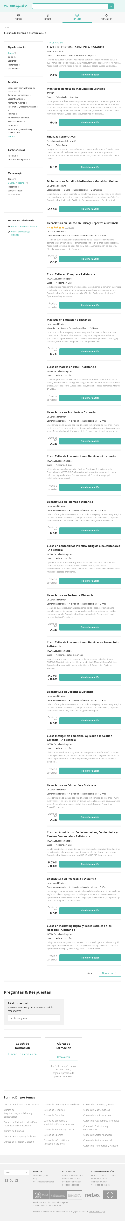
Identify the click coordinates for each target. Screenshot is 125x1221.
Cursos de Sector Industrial (97, 1140)
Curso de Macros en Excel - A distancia (71, 367)
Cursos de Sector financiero (97, 1134)
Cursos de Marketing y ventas (99, 1104)
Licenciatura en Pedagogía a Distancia (71, 878)
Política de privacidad (72, 1181)
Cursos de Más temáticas (96, 1109)
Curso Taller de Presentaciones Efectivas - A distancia (81, 456)
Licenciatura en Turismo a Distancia (70, 595)
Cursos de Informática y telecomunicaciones (56, 1142)
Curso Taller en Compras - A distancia (71, 274)
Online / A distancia (17, 182)
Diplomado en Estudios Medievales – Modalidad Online (82, 181)
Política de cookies (70, 1184)
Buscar (111, 6)
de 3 (88, 973)
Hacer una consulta (22, 1054)
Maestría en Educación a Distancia (69, 319)
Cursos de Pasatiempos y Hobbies (101, 1120)
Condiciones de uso (71, 1178)
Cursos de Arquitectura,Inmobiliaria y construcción (18, 1113)
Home (6, 27)
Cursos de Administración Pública (21, 1104)
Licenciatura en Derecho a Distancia (70, 692)
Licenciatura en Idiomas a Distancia (70, 502)
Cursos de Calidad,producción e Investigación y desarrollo (20, 1124)
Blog (35, 1178)
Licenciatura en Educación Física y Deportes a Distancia (82, 223)
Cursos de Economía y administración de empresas (59, 1122)
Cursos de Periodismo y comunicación (95, 1127)
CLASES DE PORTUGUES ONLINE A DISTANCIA (75, 47)
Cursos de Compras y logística (20, 1136)
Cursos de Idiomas (53, 1134)
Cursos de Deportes (54, 1109)
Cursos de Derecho (54, 1115)
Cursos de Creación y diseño (19, 1141)
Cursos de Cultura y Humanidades (62, 1104)
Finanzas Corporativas (61, 136)
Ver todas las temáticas (43, 1181)
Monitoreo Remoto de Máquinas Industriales (76, 88)
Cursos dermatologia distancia (20, 233)
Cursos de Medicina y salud (97, 1115)
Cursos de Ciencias (14, 1130)
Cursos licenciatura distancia (24, 226)
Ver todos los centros (100, 1184)
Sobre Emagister (40, 1175)
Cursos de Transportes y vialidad (100, 1145)
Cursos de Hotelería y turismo (59, 1129)
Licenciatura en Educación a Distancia (71, 785)
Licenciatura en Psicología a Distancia (71, 412)
